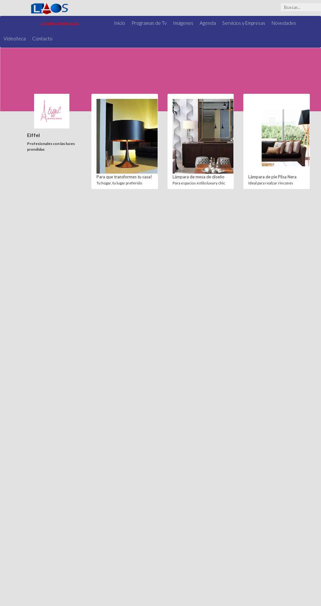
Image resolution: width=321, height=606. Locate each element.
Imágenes (183, 23)
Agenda (208, 23)
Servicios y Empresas (243, 23)
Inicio (119, 23)
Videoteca (15, 38)
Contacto (42, 38)
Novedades (284, 23)
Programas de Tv (149, 23)
